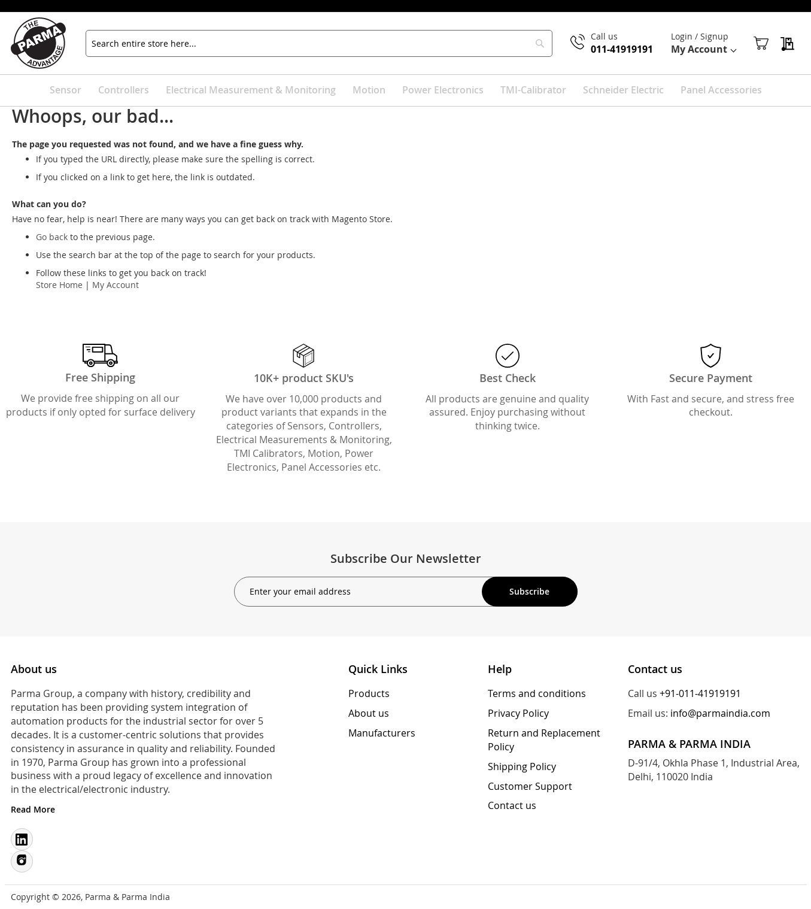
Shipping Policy (522, 766)
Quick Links (378, 669)
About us (368, 713)
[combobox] (319, 44)
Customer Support (530, 786)
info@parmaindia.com (720, 713)
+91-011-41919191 (700, 693)
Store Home (59, 286)
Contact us (512, 805)
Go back (52, 238)
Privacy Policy (518, 713)
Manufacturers (381, 733)
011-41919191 (621, 50)
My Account (115, 286)
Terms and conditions (537, 693)
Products (369, 693)
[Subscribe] (530, 592)
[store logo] (45, 44)
